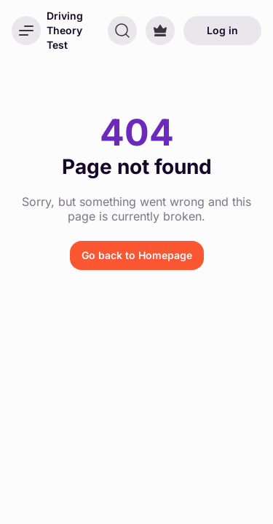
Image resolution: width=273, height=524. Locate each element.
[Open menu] (26, 30)
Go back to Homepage (137, 255)
